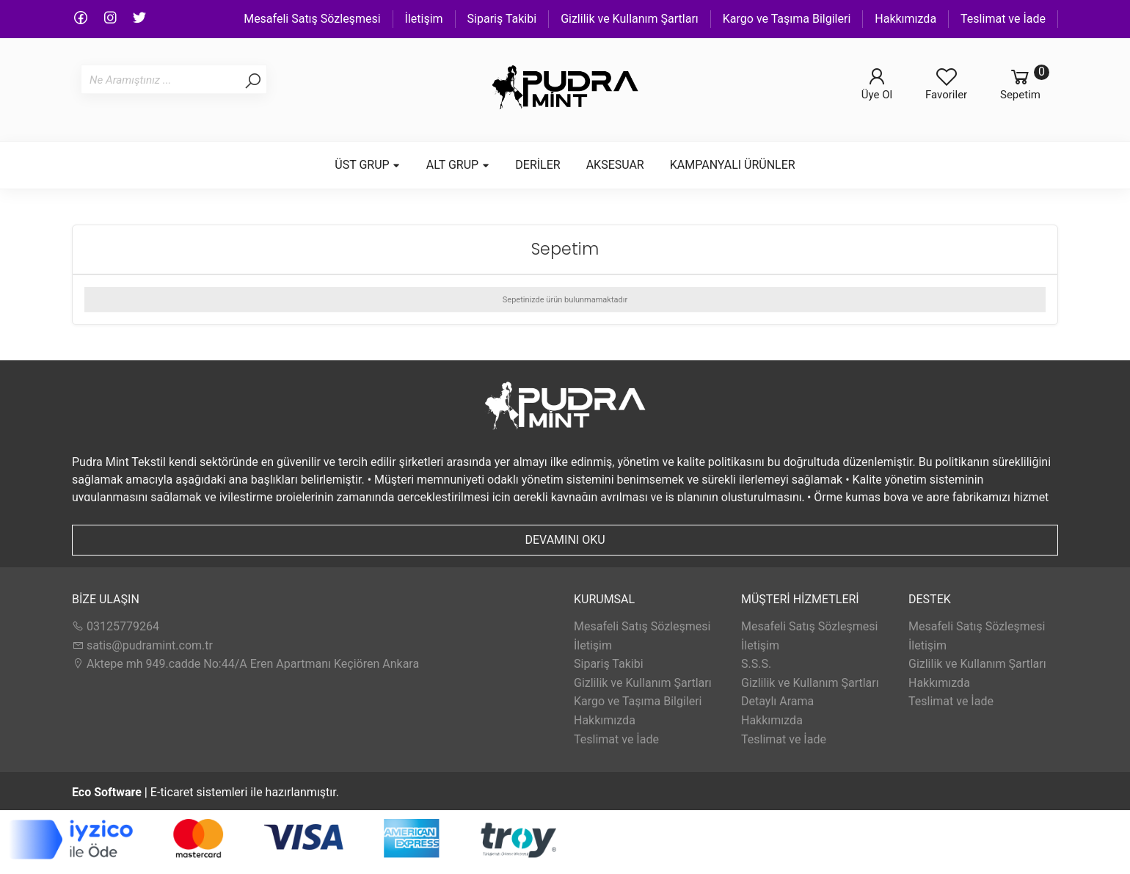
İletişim (424, 19)
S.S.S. (756, 664)
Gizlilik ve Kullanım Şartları (630, 19)
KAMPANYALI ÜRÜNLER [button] (732, 165)
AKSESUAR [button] (615, 165)
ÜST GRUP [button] (367, 165)
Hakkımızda (905, 19)
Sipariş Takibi (502, 19)
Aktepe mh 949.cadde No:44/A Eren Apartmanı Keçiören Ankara (245, 664)
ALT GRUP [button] (458, 165)
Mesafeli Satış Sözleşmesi (312, 19)
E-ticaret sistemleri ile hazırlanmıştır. (205, 792)
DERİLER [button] (537, 165)
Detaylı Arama (777, 701)
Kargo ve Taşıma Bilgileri (786, 19)
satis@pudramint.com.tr (142, 645)
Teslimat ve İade (1003, 19)
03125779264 (115, 626)
